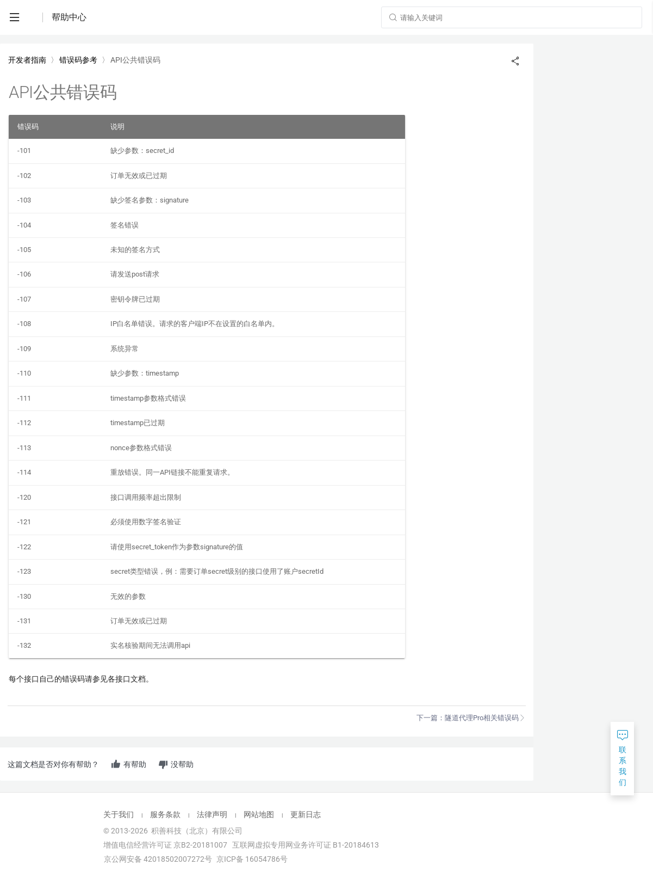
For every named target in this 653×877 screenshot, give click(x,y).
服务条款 (165, 814)
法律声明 (212, 814)
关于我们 (118, 814)
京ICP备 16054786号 (252, 859)
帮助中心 (69, 17)
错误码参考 (78, 60)
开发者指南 (27, 60)
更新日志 (305, 814)
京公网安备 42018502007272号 (157, 859)
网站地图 (259, 814)
